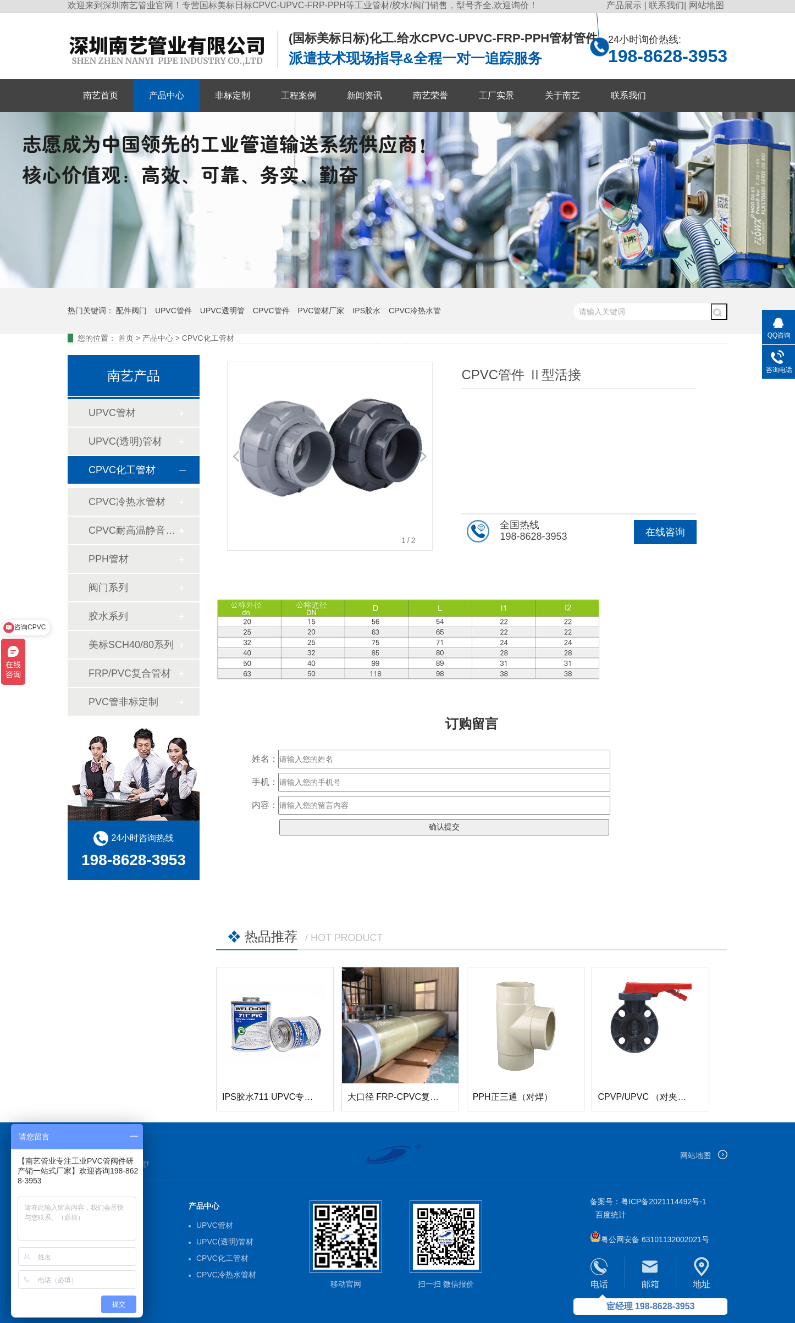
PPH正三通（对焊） (513, 1096)
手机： (265, 782)
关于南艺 (562, 95)
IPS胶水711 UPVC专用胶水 (276, 1096)
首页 (126, 338)
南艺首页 (100, 95)
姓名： (265, 758)
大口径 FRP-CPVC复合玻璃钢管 (410, 1096)
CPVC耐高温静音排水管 (133, 530)
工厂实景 (496, 95)
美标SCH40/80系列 (131, 644)
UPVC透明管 (222, 310)
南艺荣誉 (430, 95)
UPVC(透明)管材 (125, 441)
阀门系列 (108, 587)
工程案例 (298, 95)
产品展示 (625, 5)
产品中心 (166, 95)
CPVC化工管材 (208, 338)
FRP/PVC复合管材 (130, 673)
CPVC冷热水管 (415, 310)
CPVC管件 (271, 310)
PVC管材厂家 (321, 310)
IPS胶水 (366, 310)
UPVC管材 (112, 412)
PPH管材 (109, 558)
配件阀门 (131, 310)
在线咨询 (665, 532)
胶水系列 (108, 616)
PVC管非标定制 (123, 701)
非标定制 (232, 95)
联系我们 (666, 5)
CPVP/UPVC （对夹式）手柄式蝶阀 (668, 1096)
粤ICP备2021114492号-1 (663, 1201)
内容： (265, 805)
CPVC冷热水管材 (127, 501)
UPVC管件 (173, 310)
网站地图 (706, 5)
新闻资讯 (364, 95)
